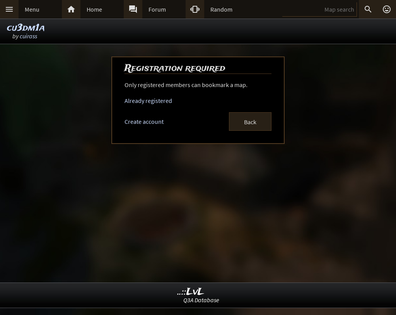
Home (94, 9)
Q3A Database (201, 300)
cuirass (28, 36)
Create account (144, 121)
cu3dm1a (26, 28)
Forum (157, 9)
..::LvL (191, 292)
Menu (32, 9)
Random (221, 9)
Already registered (148, 100)
